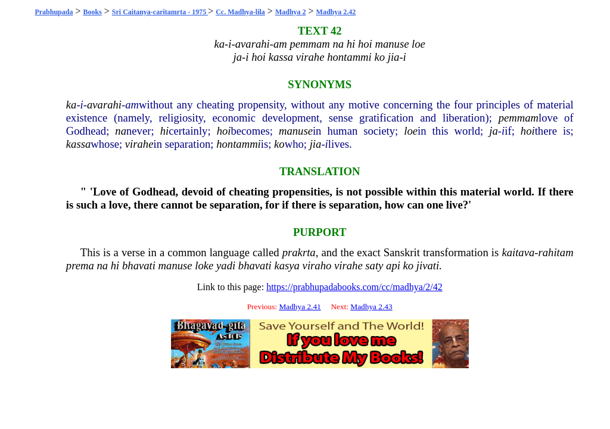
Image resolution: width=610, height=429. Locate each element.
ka (71, 104)
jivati (427, 265)
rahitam (556, 252)
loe (411, 131)
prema (80, 265)
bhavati (138, 265)
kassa (78, 144)
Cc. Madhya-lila (240, 12)
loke (204, 265)
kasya (286, 265)
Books (92, 12)
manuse (296, 131)
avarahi (104, 104)
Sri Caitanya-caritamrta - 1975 (160, 12)
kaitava (518, 252)
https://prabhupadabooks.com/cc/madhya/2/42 (354, 287)
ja (493, 131)
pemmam (519, 117)
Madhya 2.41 (299, 306)
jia (316, 144)
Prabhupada (54, 12)
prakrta (299, 252)
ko (279, 144)
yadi (225, 265)
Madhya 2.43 (371, 306)
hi (164, 131)
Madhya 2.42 (336, 12)
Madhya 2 (290, 12)
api (393, 265)
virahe (139, 144)
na (120, 131)
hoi (224, 131)
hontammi (238, 144)
